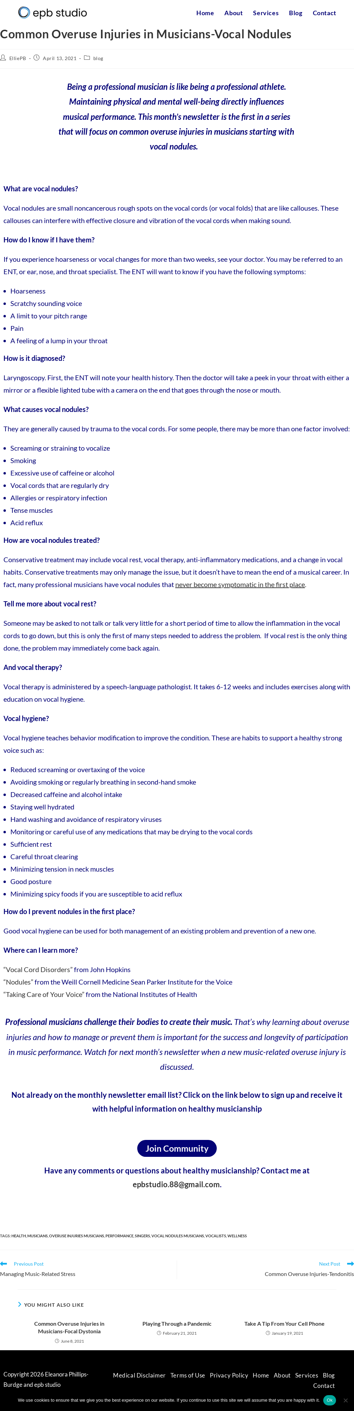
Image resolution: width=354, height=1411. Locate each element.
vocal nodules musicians (177, 1236)
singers (142, 1236)
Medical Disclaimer (139, 1375)
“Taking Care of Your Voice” (43, 994)
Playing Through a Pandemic (177, 1323)
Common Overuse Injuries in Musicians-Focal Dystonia (69, 1327)
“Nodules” (18, 982)
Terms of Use (187, 1375)
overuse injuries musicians (76, 1236)
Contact (324, 1385)
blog (98, 58)
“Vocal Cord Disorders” (38, 969)
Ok (330, 1400)
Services (306, 1375)
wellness (237, 1236)
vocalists (215, 1236)
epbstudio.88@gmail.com (176, 1184)
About (282, 1375)
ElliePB (17, 58)
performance (119, 1236)
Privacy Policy (229, 1375)
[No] (345, 1400)
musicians (37, 1236)
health (18, 1236)
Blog (329, 1375)
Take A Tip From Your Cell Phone (284, 1323)
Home (261, 1375)
